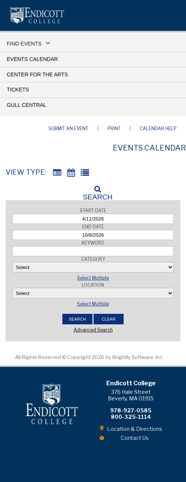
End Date (93, 227)
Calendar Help (158, 128)
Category (93, 259)
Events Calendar (32, 59)
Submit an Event (68, 128)
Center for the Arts (37, 74)
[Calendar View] (71, 173)
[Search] (93, 190)
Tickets (18, 90)
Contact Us (135, 438)
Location (93, 285)
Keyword (93, 243)
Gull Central (26, 105)
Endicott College (37, 15)
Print (114, 128)
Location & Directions (134, 429)
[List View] (85, 173)
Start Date (93, 210)
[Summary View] (57, 173)
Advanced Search (93, 330)
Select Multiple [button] (93, 278)
